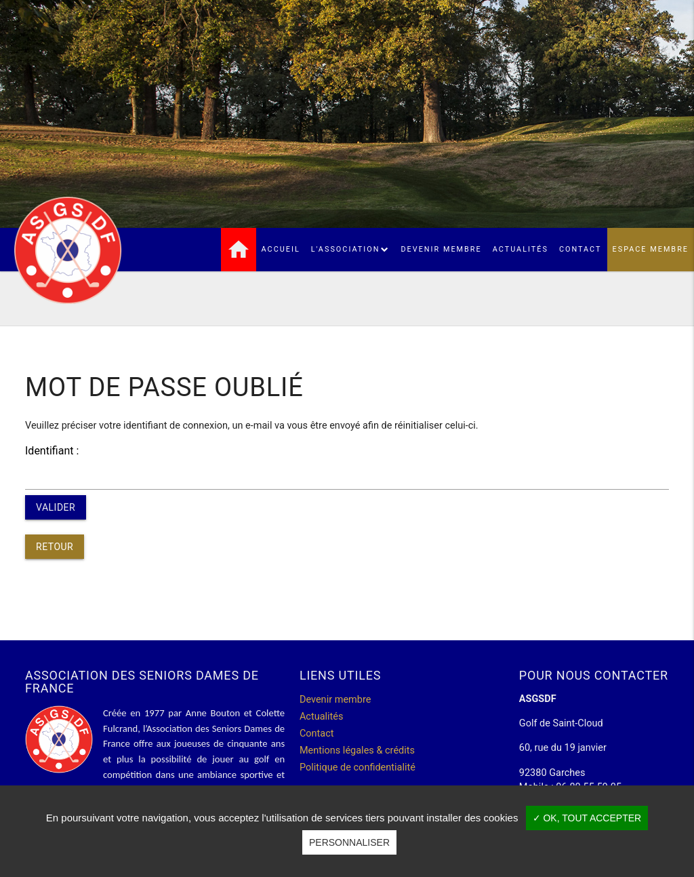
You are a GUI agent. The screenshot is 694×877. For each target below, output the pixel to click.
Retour (54, 546)
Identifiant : (52, 450)
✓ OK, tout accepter (587, 818)
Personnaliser (349, 842)
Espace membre (651, 249)
